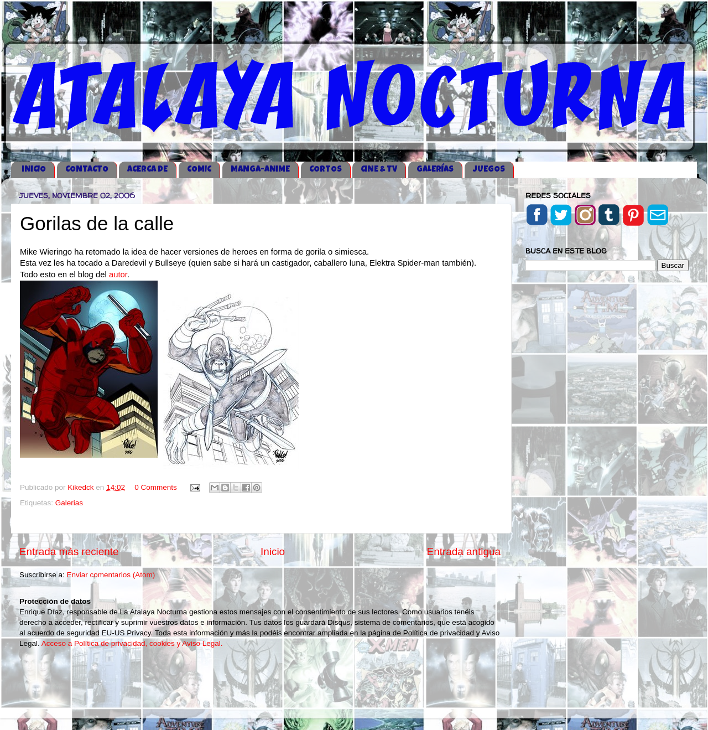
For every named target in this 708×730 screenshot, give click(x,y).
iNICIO (34, 169)
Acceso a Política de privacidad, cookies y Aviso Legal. (132, 643)
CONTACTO (86, 169)
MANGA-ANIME (260, 169)
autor (118, 274)
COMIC (199, 169)
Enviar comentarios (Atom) (111, 575)
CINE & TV (379, 169)
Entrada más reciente (69, 551)
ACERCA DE (147, 169)
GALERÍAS (435, 169)
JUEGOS (489, 169)
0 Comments (155, 487)
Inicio (273, 551)
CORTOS (325, 169)
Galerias (69, 503)
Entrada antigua (464, 551)
